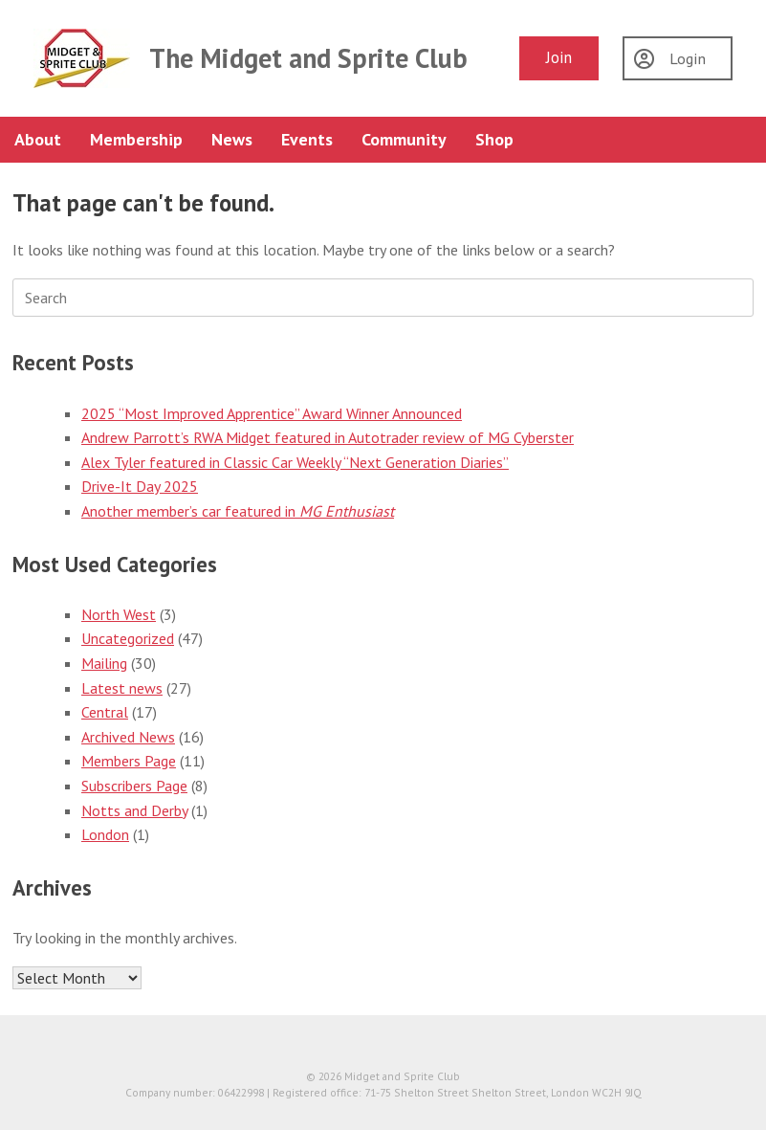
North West (118, 614)
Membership (136, 139)
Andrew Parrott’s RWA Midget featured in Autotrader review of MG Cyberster (327, 437)
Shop (494, 139)
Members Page (128, 760)
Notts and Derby (134, 810)
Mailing (104, 663)
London (105, 834)
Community (404, 139)
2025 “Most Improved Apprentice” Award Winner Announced (271, 413)
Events (307, 139)
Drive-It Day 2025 (139, 486)
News (231, 139)
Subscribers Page (134, 785)
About (37, 139)
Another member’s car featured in (237, 511)
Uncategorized (127, 638)
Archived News (128, 736)
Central (104, 711)
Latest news (122, 688)
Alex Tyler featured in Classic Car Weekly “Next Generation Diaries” (295, 462)
